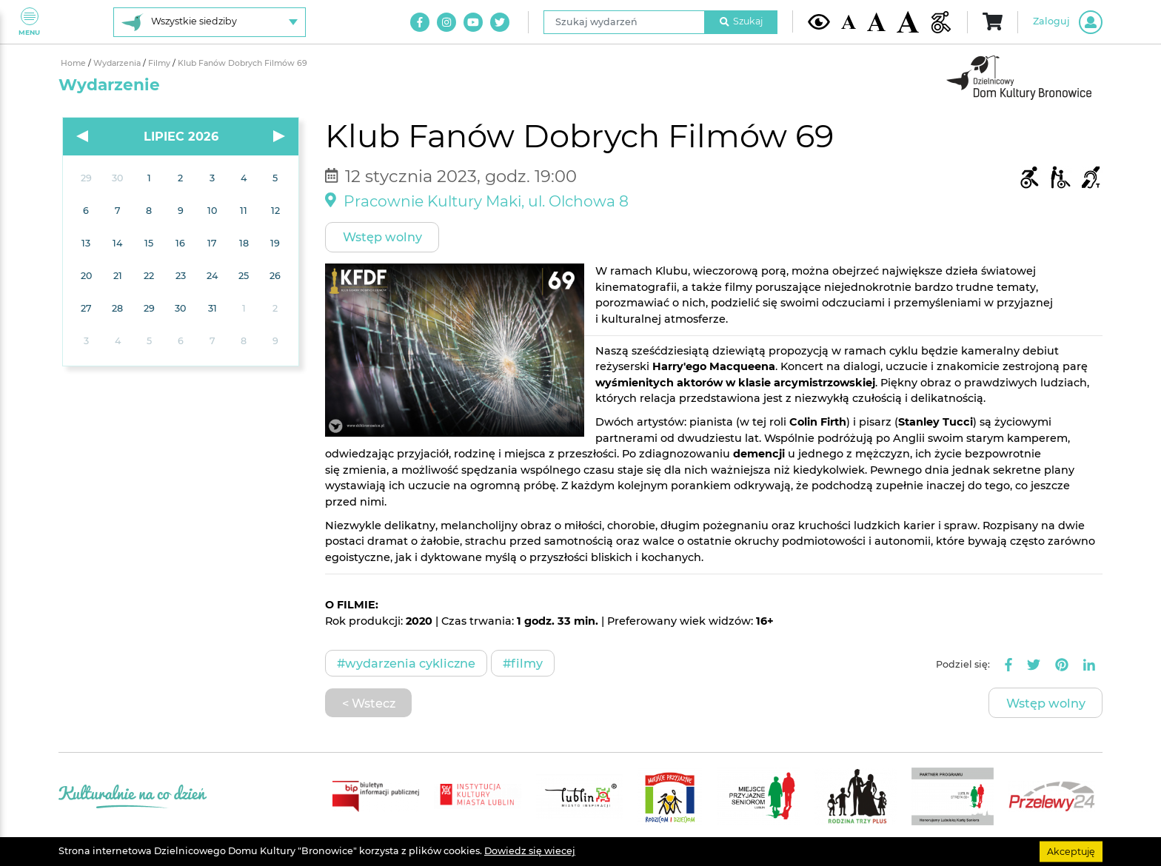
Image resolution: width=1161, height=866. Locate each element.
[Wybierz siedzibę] (209, 22)
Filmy (160, 63)
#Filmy (523, 663)
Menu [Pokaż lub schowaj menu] (29, 21)
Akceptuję (1071, 850)
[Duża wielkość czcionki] (908, 22)
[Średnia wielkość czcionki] (876, 21)
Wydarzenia (118, 63)
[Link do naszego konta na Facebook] (419, 22)
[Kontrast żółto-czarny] (819, 21)
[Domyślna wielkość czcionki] (848, 22)
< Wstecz (368, 703)
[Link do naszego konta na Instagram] (446, 22)
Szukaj (741, 21)
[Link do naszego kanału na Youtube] (473, 22)
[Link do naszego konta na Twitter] (499, 22)
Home (74, 63)
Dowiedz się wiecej (529, 850)
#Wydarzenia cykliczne (406, 663)
